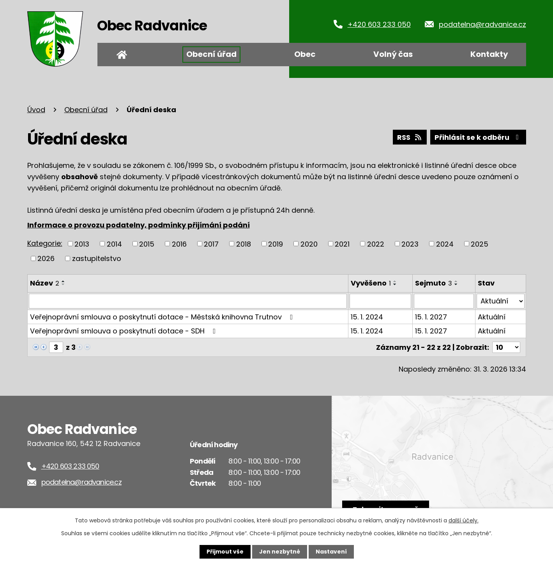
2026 (46, 258)
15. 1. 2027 (431, 317)
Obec (305, 54)
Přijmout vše (225, 551)
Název (44, 283)
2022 (375, 244)
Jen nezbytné (279, 551)
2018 (243, 244)
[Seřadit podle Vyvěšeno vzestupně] (395, 281)
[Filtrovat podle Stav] (500, 301)
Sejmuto (433, 283)
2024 (445, 244)
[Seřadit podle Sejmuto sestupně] (456, 284)
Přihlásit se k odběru (478, 137)
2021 (342, 244)
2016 (179, 244)
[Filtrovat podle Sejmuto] (444, 301)
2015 (146, 244)
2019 (275, 244)
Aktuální (491, 317)
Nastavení (331, 551)
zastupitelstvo (96, 258)
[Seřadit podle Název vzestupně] (63, 281)
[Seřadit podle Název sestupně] (63, 284)
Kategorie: (44, 243)
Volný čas (393, 54)
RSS (410, 137)
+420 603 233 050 (379, 24)
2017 (211, 244)
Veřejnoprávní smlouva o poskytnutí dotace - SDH (124, 331)
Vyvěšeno (371, 283)
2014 (114, 244)
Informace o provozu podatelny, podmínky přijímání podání (138, 225)
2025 (479, 244)
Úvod (122, 54)
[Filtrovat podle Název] (188, 301)
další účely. (464, 520)
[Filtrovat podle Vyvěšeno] (381, 301)
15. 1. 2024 (367, 317)
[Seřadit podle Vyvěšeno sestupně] (395, 284)
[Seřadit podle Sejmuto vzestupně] (456, 281)
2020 (309, 244)
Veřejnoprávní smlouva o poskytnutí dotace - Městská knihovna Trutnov (163, 317)
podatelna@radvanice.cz (482, 24)
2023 (410, 244)
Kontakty (489, 54)
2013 (81, 244)
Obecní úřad (211, 54)
